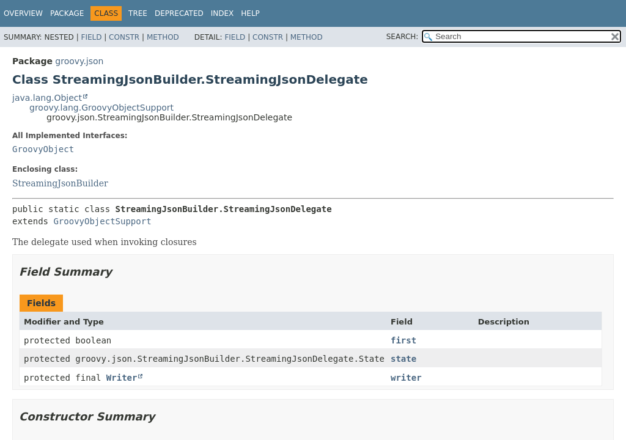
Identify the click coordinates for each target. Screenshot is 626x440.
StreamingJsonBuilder (60, 183)
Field (91, 37)
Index (222, 13)
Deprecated (179, 13)
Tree (137, 13)
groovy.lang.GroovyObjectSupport (101, 107)
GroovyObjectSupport (102, 221)
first (403, 340)
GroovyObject (43, 149)
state (403, 359)
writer (406, 378)
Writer (122, 378)
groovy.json (79, 61)
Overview (23, 13)
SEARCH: (402, 36)
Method (163, 37)
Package (67, 13)
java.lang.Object (47, 98)
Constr (124, 37)
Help (250, 13)
